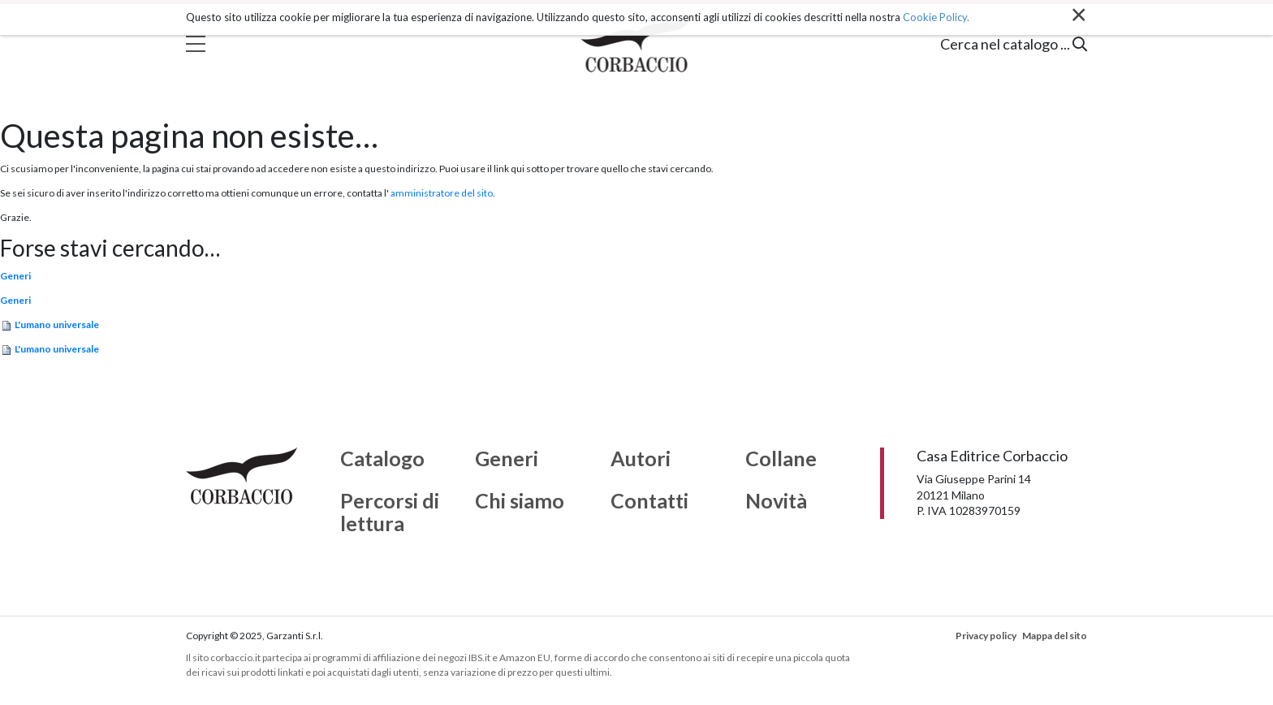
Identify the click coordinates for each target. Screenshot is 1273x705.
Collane (781, 459)
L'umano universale (57, 324)
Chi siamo (519, 501)
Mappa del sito (1054, 635)
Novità (776, 501)
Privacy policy (986, 635)
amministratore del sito (442, 193)
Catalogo (382, 459)
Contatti (649, 501)
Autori (641, 459)
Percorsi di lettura (389, 512)
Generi (15, 276)
